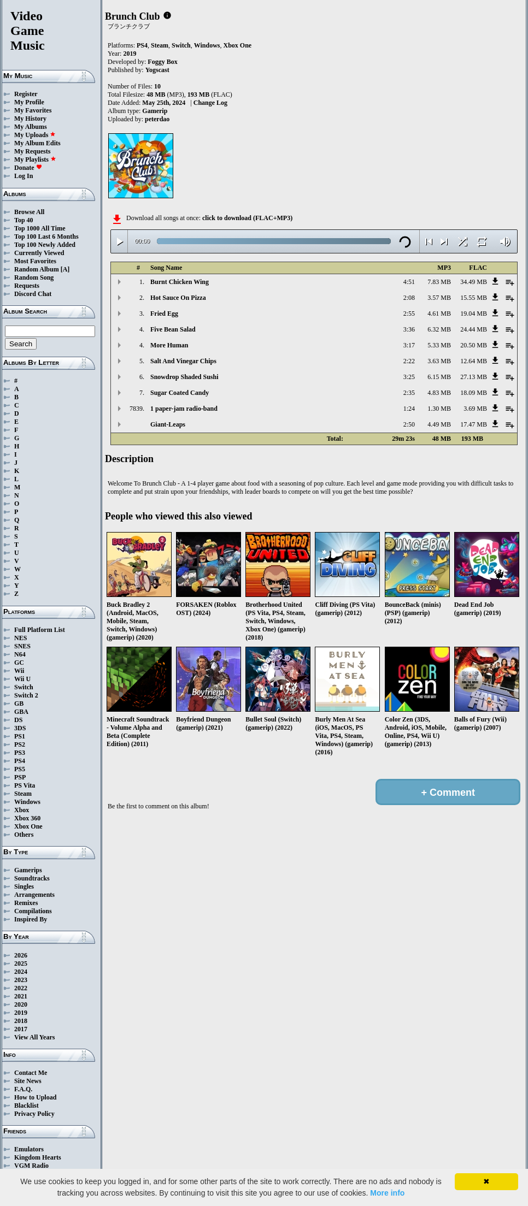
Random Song (34, 277)
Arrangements (34, 894)
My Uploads (35, 135)
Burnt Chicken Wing (179, 282)
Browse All (29, 212)
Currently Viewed (39, 253)
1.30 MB (439, 408)
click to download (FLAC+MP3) (247, 218)
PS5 (19, 769)
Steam (23, 793)
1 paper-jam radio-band (184, 408)
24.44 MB (473, 329)
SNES (22, 646)
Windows (27, 802)
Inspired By (30, 919)
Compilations (33, 911)
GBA (21, 712)
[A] (65, 269)
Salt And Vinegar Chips (183, 361)
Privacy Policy (34, 1114)
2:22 (409, 361)
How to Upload (35, 1097)
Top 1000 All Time (39, 228)
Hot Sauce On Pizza (178, 298)
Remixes (26, 903)
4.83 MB (439, 393)
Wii (19, 671)
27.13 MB (473, 377)
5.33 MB (439, 345)
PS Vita (24, 785)
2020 (20, 1004)
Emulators (29, 1149)
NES (20, 638)
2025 (20, 963)
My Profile (29, 102)
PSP (20, 777)
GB (19, 703)
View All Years (34, 1037)
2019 (20, 1012)
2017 (20, 1029)
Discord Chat (32, 294)
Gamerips (28, 870)
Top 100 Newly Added (44, 245)
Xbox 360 (27, 818)
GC (19, 662)
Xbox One (28, 826)
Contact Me (30, 1073)
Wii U (22, 679)
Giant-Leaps (167, 424)
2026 (20, 955)
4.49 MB (439, 424)
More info (387, 1193)
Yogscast (157, 70)
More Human (169, 345)
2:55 (409, 313)
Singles (24, 886)
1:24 (409, 408)
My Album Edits (37, 143)
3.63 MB (439, 361)
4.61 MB (439, 313)
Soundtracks (32, 878)
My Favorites (32, 110)
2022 (20, 988)
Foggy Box (162, 62)
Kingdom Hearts (37, 1157)
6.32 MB (439, 329)
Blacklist (26, 1105)
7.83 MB (439, 282)
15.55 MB (473, 298)
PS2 (19, 744)
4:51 (409, 282)
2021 (20, 996)
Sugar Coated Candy (179, 393)
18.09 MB (473, 393)
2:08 (409, 298)
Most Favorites (35, 261)
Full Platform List (39, 630)
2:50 (409, 424)
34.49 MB (473, 282)
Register (26, 94)
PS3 (19, 752)
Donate (28, 168)
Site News (28, 1081)
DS (18, 720)
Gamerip (154, 111)
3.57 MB (439, 298)
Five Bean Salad (173, 329)
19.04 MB (473, 313)
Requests (26, 285)
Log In (23, 176)
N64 (20, 654)
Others (23, 834)
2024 (20, 972)
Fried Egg (164, 313)
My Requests (32, 151)
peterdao (157, 119)
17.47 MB (473, 424)
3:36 (409, 329)
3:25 (409, 377)
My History (30, 118)
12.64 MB (473, 361)
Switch (23, 687)
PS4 (19, 761)
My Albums (30, 127)
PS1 (19, 736)
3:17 (409, 345)
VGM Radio (31, 1165)
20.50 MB (473, 345)
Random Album (36, 269)
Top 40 (23, 220)
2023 (20, 980)
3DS (20, 728)
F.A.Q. (23, 1089)
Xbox (21, 810)
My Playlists (35, 159)
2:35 (409, 393)
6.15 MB (439, 377)
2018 (20, 1021)
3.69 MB (475, 408)
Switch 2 (26, 695)
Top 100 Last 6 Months (46, 236)
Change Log (210, 103)
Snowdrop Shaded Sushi (184, 377)
